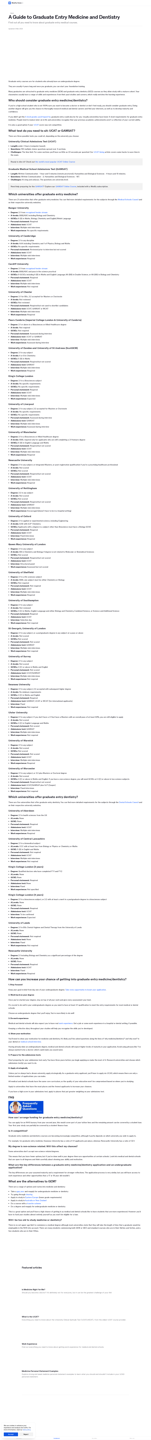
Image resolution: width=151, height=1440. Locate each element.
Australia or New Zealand (76, 1272)
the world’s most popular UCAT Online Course (95, 175)
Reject (26, 1434)
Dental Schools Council (76, 840)
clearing (69, 1266)
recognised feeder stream (77, 232)
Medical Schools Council (76, 222)
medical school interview (108, 1089)
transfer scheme (74, 1275)
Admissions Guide (55, 13)
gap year (60, 1263)
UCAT (76, 139)
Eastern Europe (72, 1269)
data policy (27, 1430)
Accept (11, 1434)
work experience (106, 1067)
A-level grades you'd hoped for (78, 127)
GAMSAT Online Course (106, 203)
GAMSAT (80, 203)
